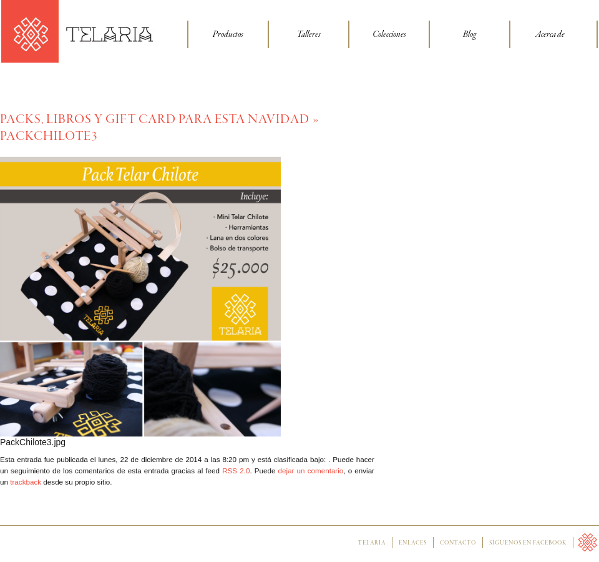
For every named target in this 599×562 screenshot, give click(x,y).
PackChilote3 (48, 136)
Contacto (458, 543)
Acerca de (550, 34)
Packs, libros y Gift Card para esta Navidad (154, 119)
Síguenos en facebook (528, 543)
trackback (25, 482)
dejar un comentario (311, 470)
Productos (228, 34)
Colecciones (389, 34)
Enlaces (413, 543)
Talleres (309, 34)
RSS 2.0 (236, 470)
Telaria (372, 543)
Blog (469, 34)
